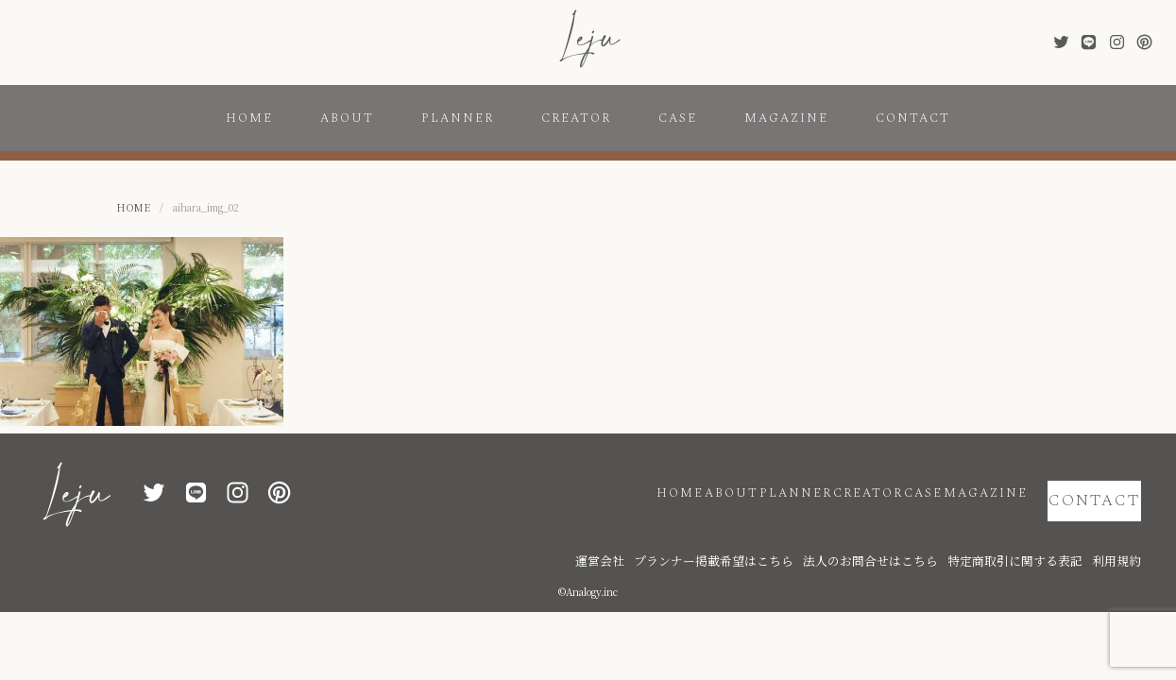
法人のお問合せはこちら (928, 531)
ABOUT (347, 118)
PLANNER (457, 118)
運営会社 (716, 531)
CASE (677, 118)
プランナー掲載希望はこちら (805, 531)
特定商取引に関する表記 (1042, 531)
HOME (249, 118)
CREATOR (576, 118)
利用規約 (1122, 531)
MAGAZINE (786, 118)
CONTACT (913, 118)
